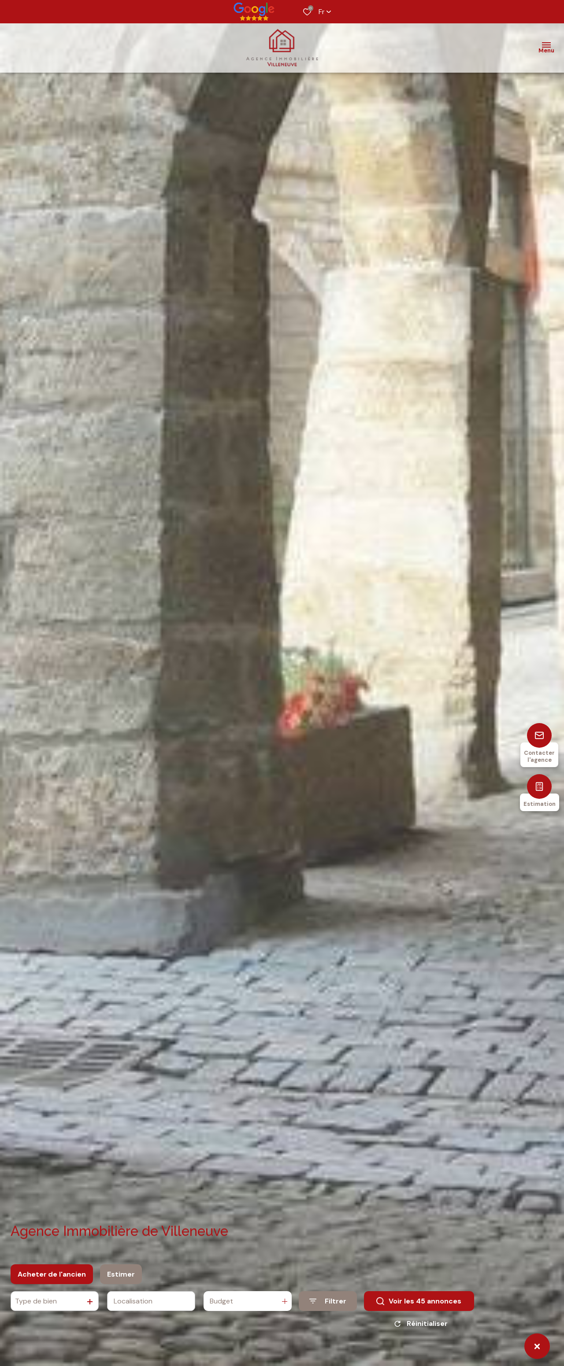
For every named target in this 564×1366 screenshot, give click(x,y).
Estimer (121, 1280)
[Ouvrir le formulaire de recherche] (328, 1308)
